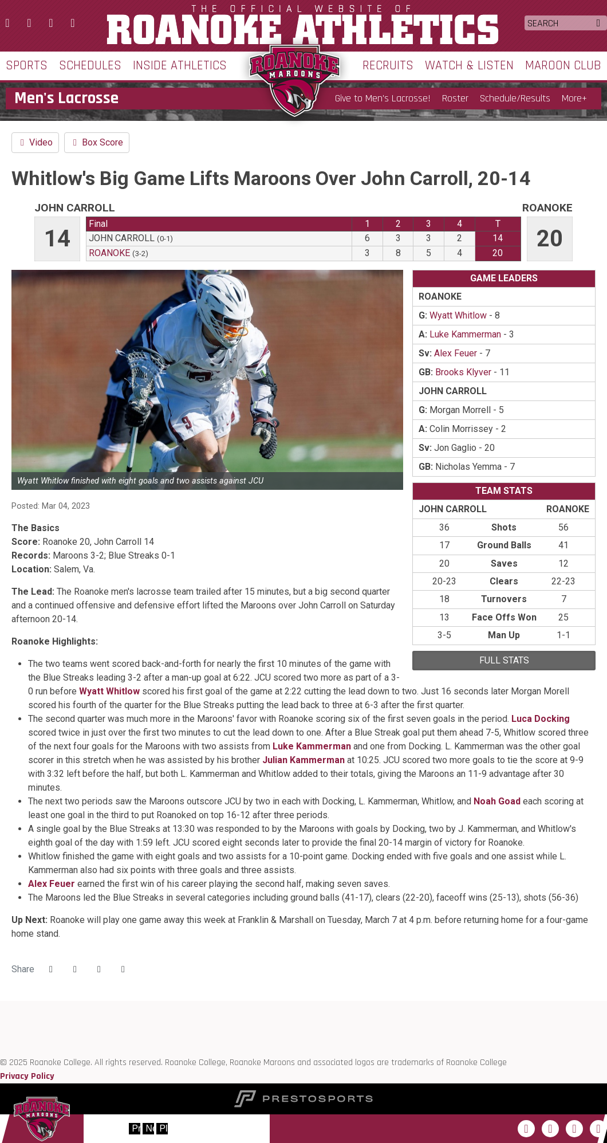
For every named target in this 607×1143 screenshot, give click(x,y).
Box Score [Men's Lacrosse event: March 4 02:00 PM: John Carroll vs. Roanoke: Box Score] (96, 142)
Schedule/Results (515, 98)
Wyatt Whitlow (109, 691)
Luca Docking (540, 718)
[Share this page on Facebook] (51, 969)
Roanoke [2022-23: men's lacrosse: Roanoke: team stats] (109, 253)
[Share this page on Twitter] (75, 969)
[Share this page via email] (99, 969)
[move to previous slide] (134, 1128)
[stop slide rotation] (162, 1128)
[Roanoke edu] (0, 1007)
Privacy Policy (27, 1076)
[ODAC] (0, 1021)
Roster (455, 98)
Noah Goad (497, 801)
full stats (504, 660)
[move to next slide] (148, 1128)
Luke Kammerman (312, 746)
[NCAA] (0, 1048)
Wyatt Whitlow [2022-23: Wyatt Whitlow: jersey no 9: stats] (458, 315)
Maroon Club (563, 65)
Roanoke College (304, 25)
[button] (123, 969)
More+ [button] (574, 98)
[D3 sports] (0, 1035)
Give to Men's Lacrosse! (383, 98)
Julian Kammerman (303, 760)
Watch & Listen (469, 65)
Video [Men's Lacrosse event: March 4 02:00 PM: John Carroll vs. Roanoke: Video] (35, 142)
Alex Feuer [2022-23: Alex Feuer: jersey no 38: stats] (455, 353)
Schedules (90, 65)
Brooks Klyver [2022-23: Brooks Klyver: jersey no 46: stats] (463, 372)
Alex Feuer (51, 883)
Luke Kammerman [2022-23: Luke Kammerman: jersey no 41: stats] (465, 334)
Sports (27, 65)
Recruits (387, 65)
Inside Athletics (180, 65)
